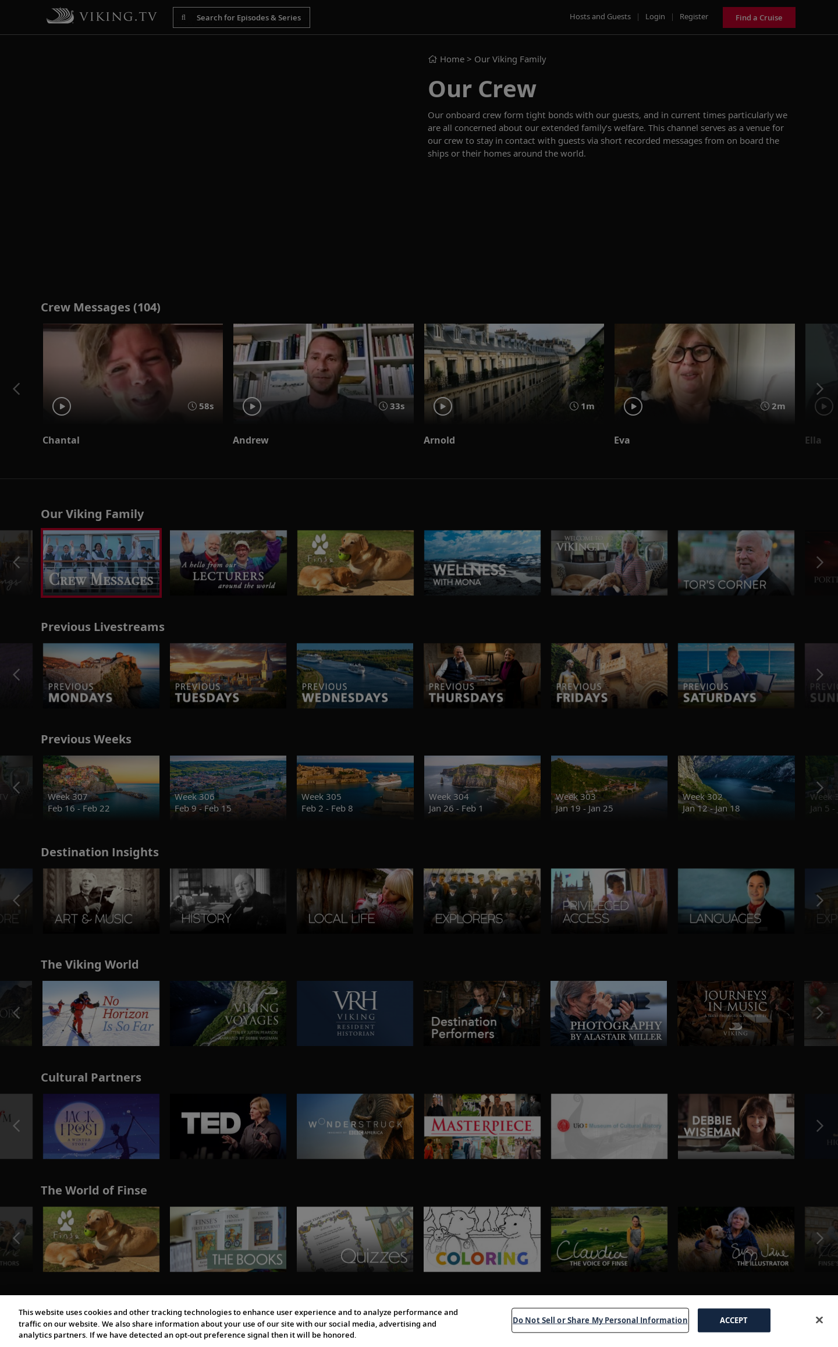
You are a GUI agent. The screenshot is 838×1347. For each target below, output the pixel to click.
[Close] (819, 1319)
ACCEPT (734, 1319)
